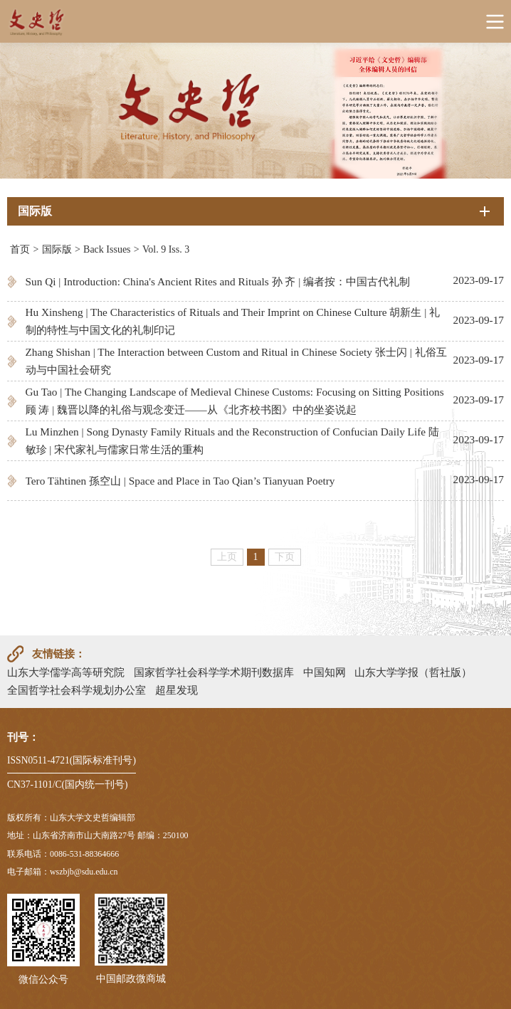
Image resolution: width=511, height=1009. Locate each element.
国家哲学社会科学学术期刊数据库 (214, 672)
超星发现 (176, 690)
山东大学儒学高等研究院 (66, 672)
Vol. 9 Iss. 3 (165, 249)
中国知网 (324, 672)
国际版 (57, 249)
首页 (20, 249)
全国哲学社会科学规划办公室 (76, 690)
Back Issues (107, 249)
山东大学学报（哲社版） (413, 672)
